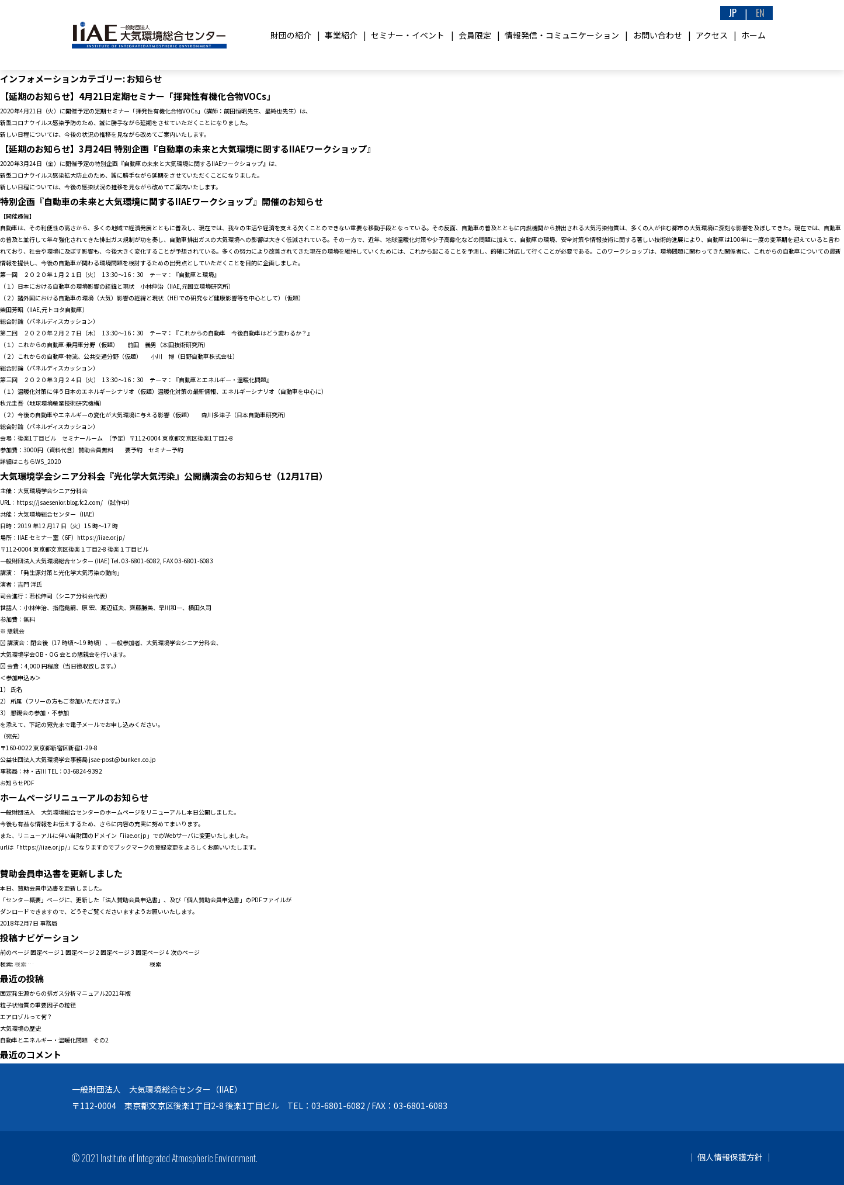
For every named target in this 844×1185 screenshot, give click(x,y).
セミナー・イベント (407, 35)
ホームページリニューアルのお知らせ (74, 797)
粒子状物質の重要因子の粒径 (38, 1004)
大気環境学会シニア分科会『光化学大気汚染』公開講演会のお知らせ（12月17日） (164, 476)
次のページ (185, 952)
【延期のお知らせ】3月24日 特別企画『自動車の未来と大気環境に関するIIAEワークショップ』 (188, 149)
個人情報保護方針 (730, 1157)
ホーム (753, 35)
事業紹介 (341, 35)
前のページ (14, 952)
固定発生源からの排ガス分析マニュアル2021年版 (65, 993)
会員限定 (475, 35)
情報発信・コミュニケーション (562, 35)
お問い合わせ (657, 35)
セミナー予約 (165, 449)
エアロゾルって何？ (26, 1016)
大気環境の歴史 (20, 1028)
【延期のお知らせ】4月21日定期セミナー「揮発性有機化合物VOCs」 (137, 96)
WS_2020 (48, 461)
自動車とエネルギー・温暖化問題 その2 (54, 1039)
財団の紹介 (290, 35)
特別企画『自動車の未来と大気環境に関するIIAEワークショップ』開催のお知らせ (161, 201)
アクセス (712, 35)
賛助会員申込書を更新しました (61, 873)
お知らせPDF (17, 782)
